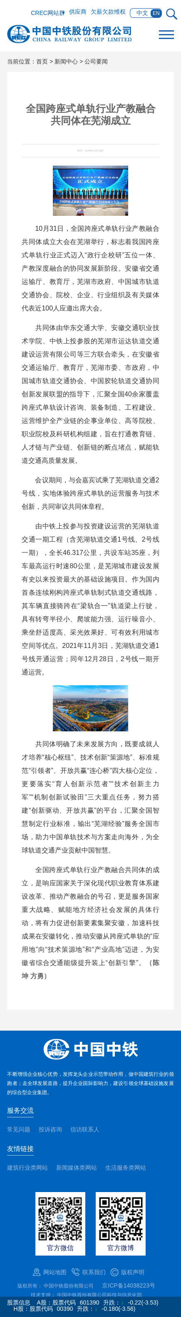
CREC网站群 (48, 13)
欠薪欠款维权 (108, 11)
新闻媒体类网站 (76, 1167)
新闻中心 (66, 61)
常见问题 (18, 1129)
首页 (42, 61)
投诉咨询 (50, 1129)
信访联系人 (84, 1129)
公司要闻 (96, 61)
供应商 (78, 11)
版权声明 (132, 1272)
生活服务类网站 (125, 1167)
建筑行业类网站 (27, 1167)
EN (156, 13)
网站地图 (55, 1272)
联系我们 (94, 1272)
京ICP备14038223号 (128, 1285)
